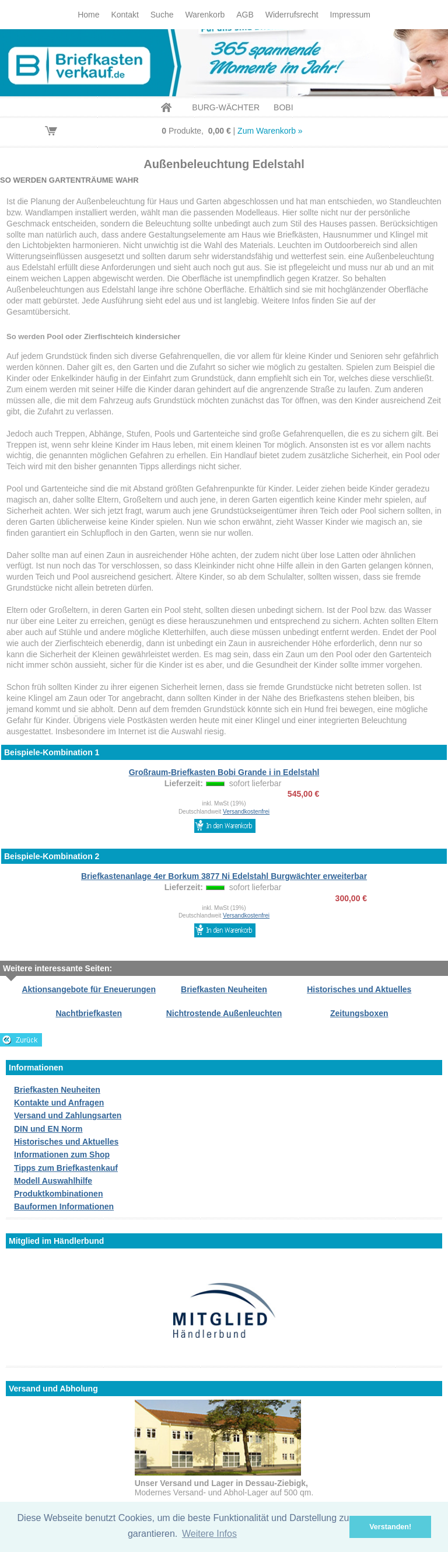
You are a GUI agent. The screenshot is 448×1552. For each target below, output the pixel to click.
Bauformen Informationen (64, 1206)
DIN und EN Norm (48, 1129)
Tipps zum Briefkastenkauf (66, 1168)
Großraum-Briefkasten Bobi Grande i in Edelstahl (224, 772)
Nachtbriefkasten (88, 1013)
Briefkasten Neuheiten (224, 989)
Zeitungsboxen (359, 1013)
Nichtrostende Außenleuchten (224, 1013)
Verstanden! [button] (390, 1527)
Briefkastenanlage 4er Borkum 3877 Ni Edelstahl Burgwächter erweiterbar (224, 876)
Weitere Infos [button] (209, 1534)
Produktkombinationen (58, 1193)
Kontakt (124, 14)
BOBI (283, 107)
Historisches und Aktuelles (359, 989)
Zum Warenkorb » (270, 130)
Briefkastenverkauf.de (224, 62)
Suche (162, 14)
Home (88, 14)
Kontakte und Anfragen (59, 1102)
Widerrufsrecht (291, 14)
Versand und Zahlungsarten (67, 1115)
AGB (245, 14)
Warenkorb (205, 14)
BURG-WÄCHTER (226, 107)
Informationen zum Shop (62, 1154)
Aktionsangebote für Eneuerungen (88, 989)
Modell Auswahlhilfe (53, 1180)
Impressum (350, 14)
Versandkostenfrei (246, 811)
